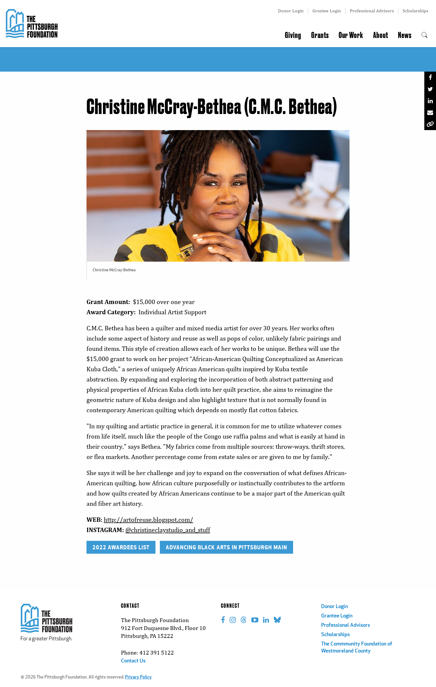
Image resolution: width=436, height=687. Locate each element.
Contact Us (133, 661)
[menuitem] (424, 35)
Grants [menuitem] (320, 35)
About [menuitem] (380, 35)
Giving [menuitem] (293, 35)
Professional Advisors (372, 10)
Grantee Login (326, 10)
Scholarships (415, 10)
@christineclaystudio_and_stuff (167, 530)
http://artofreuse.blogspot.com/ (148, 519)
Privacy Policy (138, 677)
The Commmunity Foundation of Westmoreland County (356, 647)
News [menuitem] (404, 35)
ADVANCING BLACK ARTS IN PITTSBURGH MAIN (226, 547)
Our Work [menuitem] (351, 35)
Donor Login (291, 10)
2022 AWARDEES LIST (121, 547)
